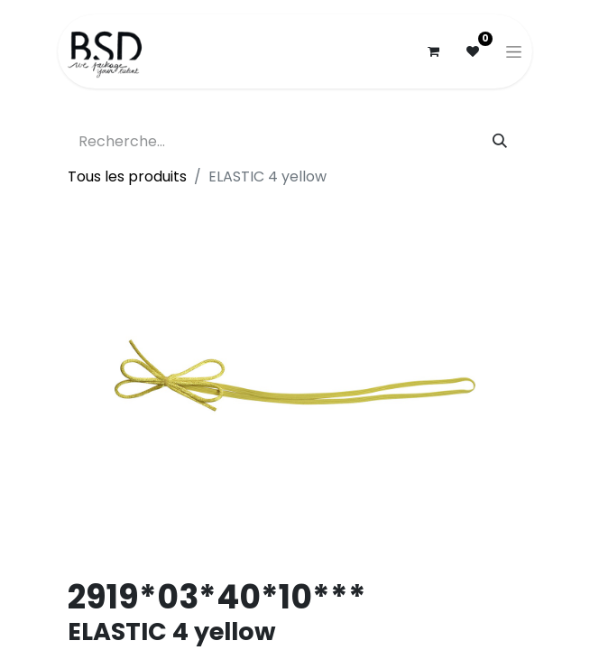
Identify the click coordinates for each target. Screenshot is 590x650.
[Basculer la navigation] (513, 51)
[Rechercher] (499, 142)
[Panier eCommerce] (433, 51)
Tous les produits (127, 176)
